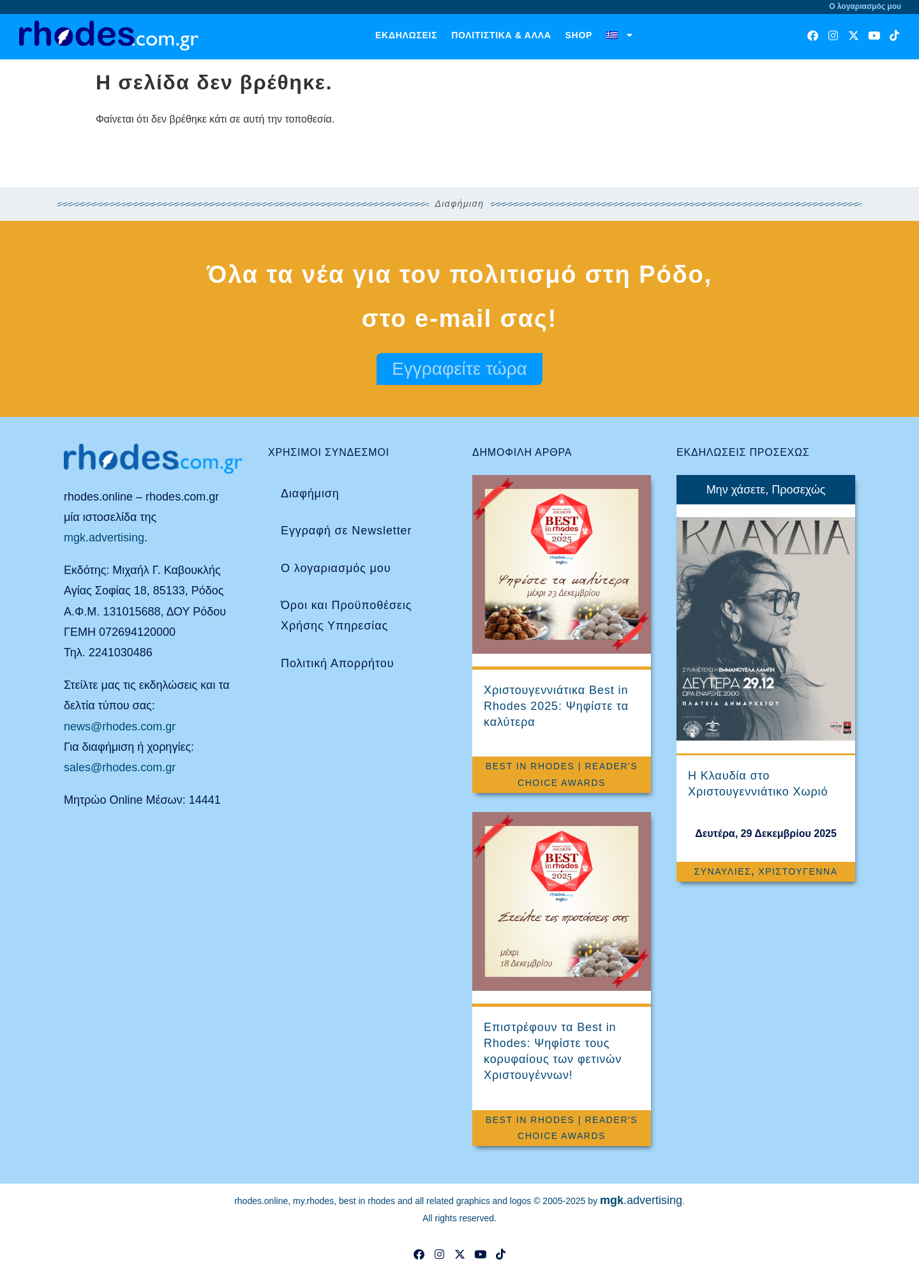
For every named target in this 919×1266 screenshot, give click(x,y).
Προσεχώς (798, 489)
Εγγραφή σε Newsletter (346, 530)
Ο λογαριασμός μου (336, 568)
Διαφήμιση (310, 493)
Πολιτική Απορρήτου (337, 663)
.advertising (641, 1200)
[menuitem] (619, 35)
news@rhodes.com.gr (120, 726)
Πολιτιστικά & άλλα (501, 35)
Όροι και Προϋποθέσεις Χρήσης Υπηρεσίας (346, 615)
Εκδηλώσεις (406, 35)
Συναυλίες (722, 871)
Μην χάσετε (736, 489)
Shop (578, 35)
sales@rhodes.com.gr (120, 767)
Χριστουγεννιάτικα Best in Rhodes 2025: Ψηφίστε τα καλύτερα (556, 706)
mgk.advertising (104, 537)
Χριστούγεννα (797, 871)
